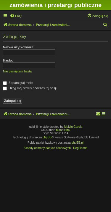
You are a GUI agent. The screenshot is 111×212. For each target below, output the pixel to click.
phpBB (47, 137)
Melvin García (73, 126)
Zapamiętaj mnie (18, 83)
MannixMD (63, 130)
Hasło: (8, 60)
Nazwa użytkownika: (18, 47)
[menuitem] (16, 15)
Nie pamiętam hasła (17, 71)
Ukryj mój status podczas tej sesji (30, 88)
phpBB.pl (77, 142)
